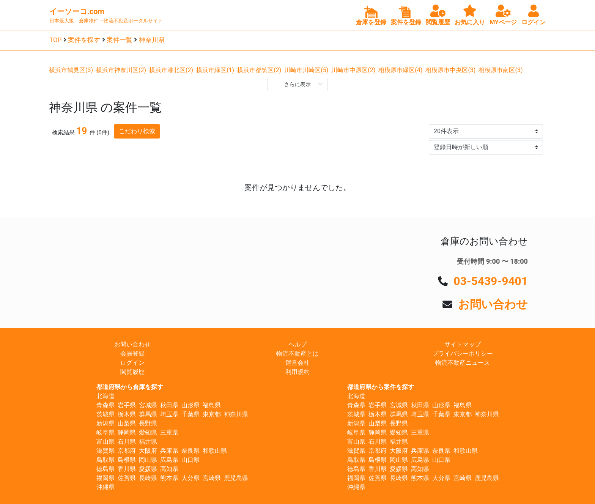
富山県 (105, 441)
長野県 (148, 423)
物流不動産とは (297, 353)
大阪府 (148, 450)
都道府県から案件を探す (380, 387)
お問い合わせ (493, 304)
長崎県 (148, 478)
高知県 (169, 468)
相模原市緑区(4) (400, 70)
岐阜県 (105, 432)
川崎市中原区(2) (353, 70)
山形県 (190, 405)
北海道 (105, 396)
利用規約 (297, 371)
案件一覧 (119, 40)
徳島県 (105, 468)
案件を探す (84, 40)
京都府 (127, 450)
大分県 (190, 478)
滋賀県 (105, 450)
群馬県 (148, 414)
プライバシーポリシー (462, 353)
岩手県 (127, 405)
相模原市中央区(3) (450, 70)
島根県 (127, 459)
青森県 (105, 405)
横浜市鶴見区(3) (71, 70)
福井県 (148, 441)
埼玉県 (169, 414)
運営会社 (297, 362)
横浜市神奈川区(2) (121, 70)
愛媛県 (148, 468)
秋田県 (169, 405)
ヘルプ (297, 344)
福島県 (212, 405)
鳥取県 (105, 459)
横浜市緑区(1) (215, 70)
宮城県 (148, 405)
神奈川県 (152, 40)
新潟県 (105, 423)
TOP (55, 40)
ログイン (132, 362)
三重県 (169, 432)
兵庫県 (169, 450)
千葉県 (190, 414)
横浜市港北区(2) (171, 70)
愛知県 (148, 432)
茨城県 (105, 414)
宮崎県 (212, 478)
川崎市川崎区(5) (306, 70)
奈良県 (190, 450)
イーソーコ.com (76, 11)
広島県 (169, 459)
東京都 (212, 414)
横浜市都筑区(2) (259, 70)
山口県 (190, 459)
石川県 (127, 441)
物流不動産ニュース (462, 362)
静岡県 (127, 432)
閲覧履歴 (132, 371)
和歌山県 (215, 450)
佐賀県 (127, 478)
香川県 (127, 468)
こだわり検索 (137, 131)
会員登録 (132, 353)
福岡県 (105, 478)
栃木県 (127, 414)
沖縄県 (105, 487)
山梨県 (127, 423)
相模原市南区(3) (501, 70)
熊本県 (169, 478)
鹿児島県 (236, 478)
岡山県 (148, 459)
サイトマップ (462, 344)
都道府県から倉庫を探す (129, 387)
